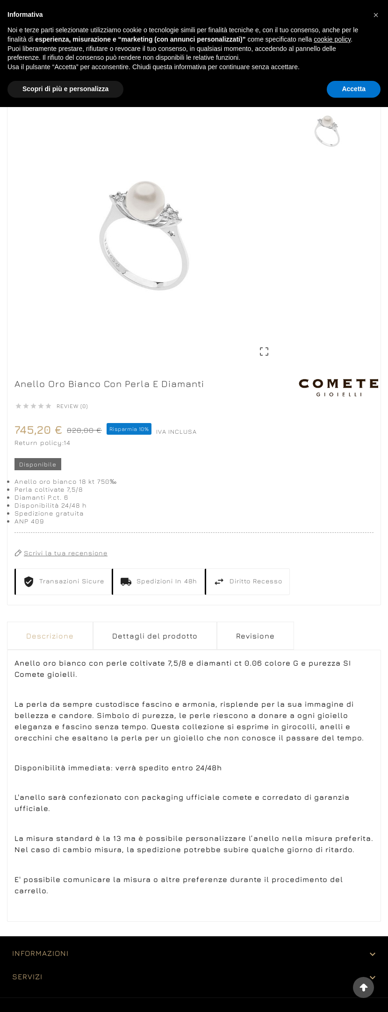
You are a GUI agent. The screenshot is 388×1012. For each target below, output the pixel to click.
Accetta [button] (354, 89)
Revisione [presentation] (255, 636)
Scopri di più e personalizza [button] (65, 89)
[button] (375, 14)
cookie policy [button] (332, 39)
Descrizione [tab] (50, 636)
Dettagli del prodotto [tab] (155, 636)
